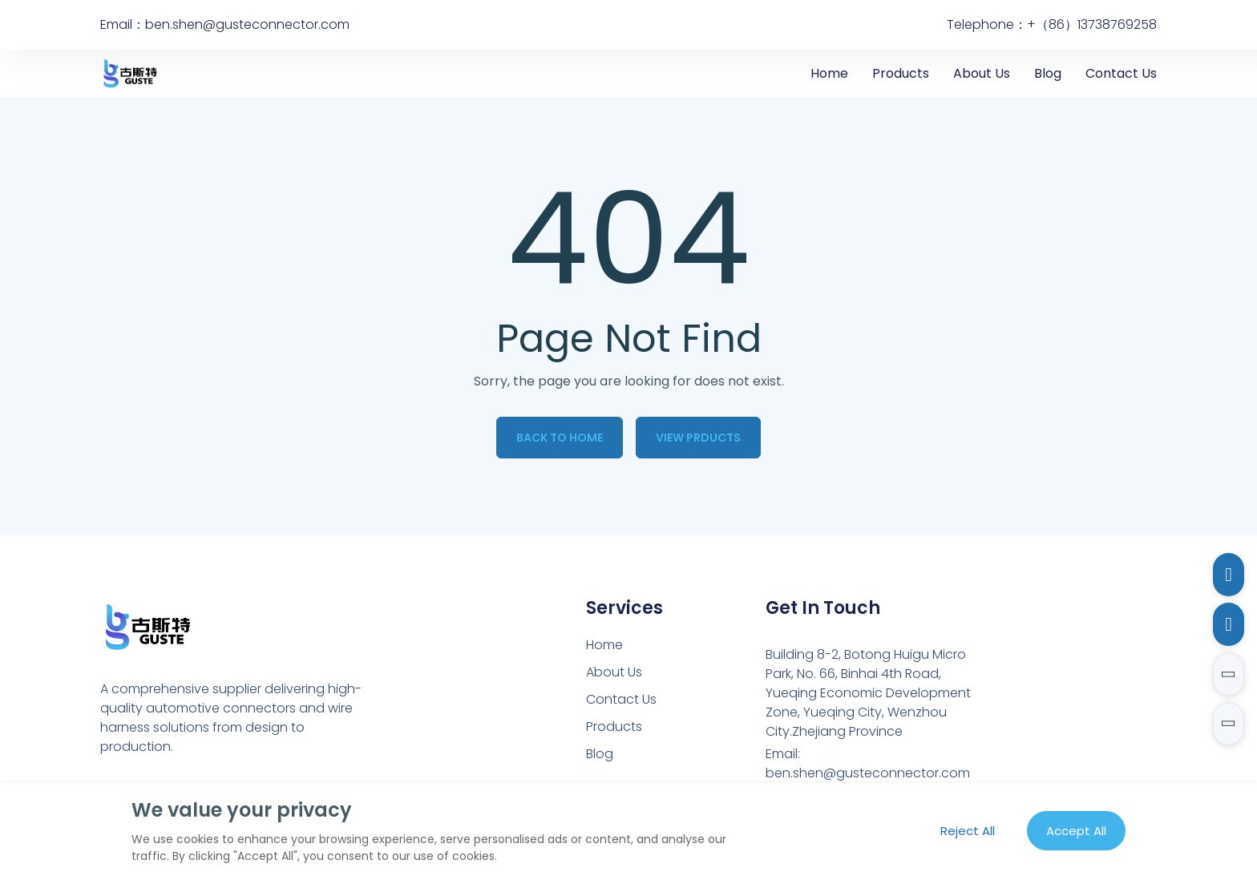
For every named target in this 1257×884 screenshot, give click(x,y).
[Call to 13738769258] (1228, 624)
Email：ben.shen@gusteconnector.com (225, 24)
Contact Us (1121, 73)
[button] (1228, 674)
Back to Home (559, 438)
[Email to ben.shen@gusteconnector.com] (1228, 574)
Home (829, 73)
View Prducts (698, 438)
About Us (981, 73)
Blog (1047, 73)
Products (900, 73)
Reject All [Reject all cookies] (967, 830)
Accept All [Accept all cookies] (1076, 830)
